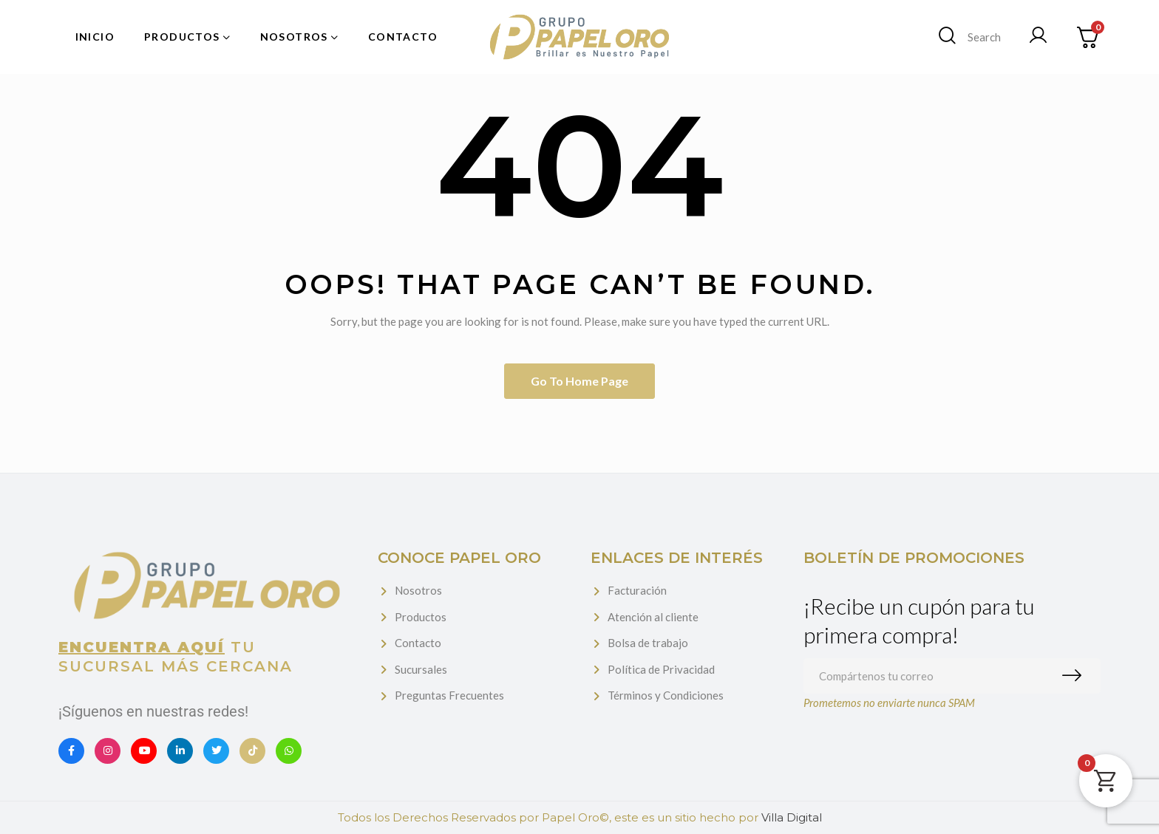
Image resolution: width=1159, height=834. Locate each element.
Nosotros (418, 590)
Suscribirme (1075, 676)
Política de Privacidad (661, 669)
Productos (420, 616)
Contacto (418, 642)
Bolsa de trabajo (648, 642)
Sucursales (421, 669)
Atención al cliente (653, 616)
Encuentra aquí (141, 647)
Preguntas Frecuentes (449, 695)
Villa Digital (791, 817)
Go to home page (579, 381)
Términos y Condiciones (666, 695)
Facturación (637, 590)
